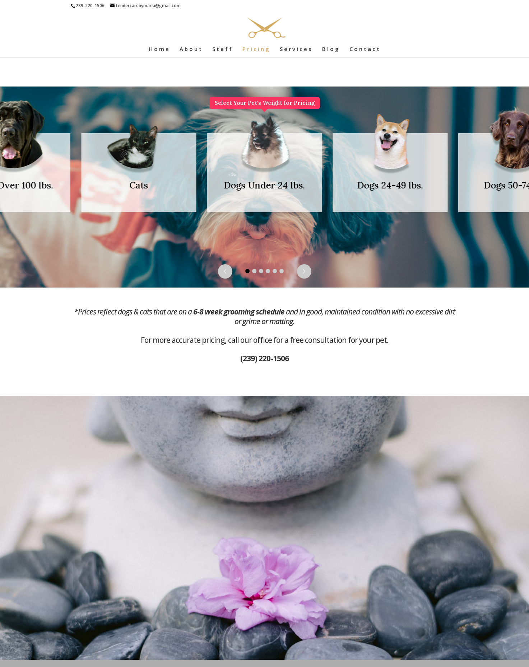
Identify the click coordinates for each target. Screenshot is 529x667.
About (191, 49)
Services (296, 49)
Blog (331, 49)
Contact (365, 49)
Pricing (256, 49)
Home (159, 49)
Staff (222, 49)
